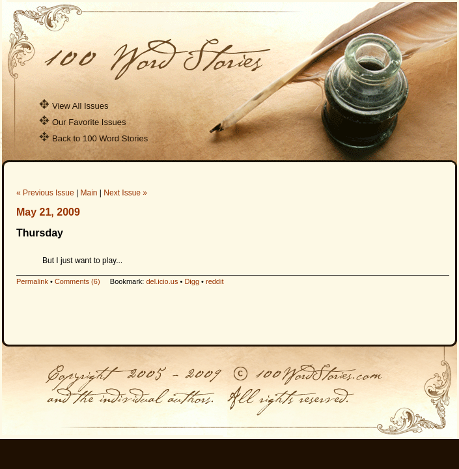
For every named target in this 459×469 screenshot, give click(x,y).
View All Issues (73, 106)
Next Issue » (125, 192)
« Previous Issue (45, 192)
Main (89, 192)
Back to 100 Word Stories (93, 138)
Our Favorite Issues (82, 122)
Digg (191, 281)
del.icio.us (162, 281)
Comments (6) (77, 281)
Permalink (32, 281)
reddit (215, 281)
